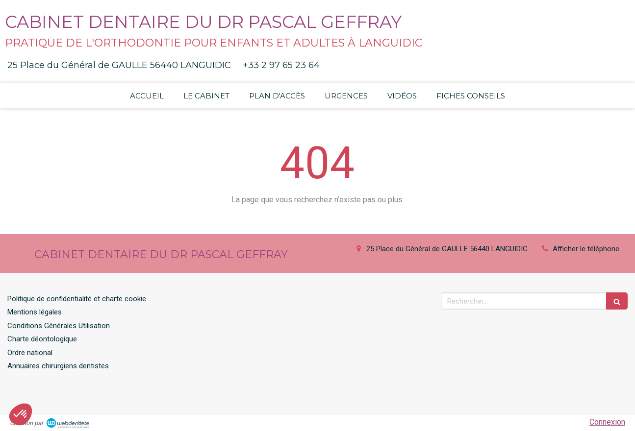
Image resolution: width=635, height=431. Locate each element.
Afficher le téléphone (586, 248)
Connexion (607, 422)
